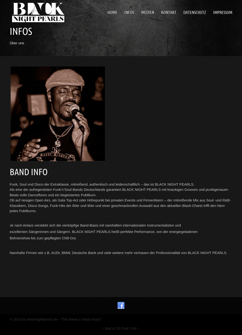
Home (112, 12)
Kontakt (168, 12)
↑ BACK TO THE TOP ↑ (121, 328)
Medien (147, 12)
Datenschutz (194, 12)
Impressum (222, 12)
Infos (129, 12)
